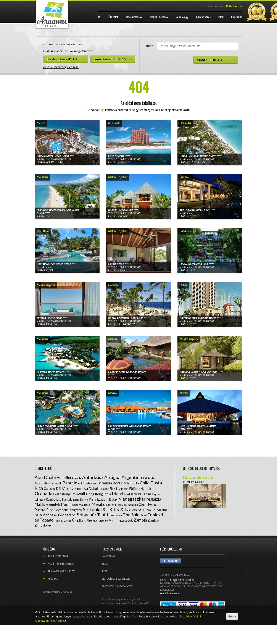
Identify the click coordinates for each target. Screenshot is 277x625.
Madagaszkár (131, 499)
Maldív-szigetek (47, 504)
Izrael (127, 494)
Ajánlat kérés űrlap (170, 593)
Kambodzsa (53, 499)
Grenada (43, 493)
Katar (76, 499)
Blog (105, 563)
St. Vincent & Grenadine (55, 514)
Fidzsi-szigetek (119, 488)
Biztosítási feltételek (116, 578)
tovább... (67, 137)
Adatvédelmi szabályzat (117, 586)
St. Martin (159, 510)
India (107, 494)
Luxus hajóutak (107, 499)
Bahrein (70, 482)
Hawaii (78, 493)
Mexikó (98, 504)
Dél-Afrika (62, 488)
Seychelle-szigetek (68, 510)
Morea (110, 504)
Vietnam (103, 520)
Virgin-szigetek (121, 520)
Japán (146, 494)
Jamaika (136, 494)
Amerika (64, 477)
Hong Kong (94, 494)
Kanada (67, 499)
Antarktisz (92, 477)
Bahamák (55, 483)
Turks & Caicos (62, 520)
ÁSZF (104, 571)
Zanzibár (153, 520)
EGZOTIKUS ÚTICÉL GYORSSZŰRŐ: (63, 44)
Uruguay (92, 520)
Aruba (149, 477)
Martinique (69, 504)
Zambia (140, 519)
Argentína (131, 477)
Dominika (79, 488)
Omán (143, 504)
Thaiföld (131, 514)
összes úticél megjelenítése (61, 67)
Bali (80, 483)
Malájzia (153, 499)
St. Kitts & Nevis (120, 509)
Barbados (90, 483)
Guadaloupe (62, 494)
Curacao (49, 488)
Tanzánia (115, 515)
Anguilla (76, 478)
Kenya (84, 499)
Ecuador (104, 488)
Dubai (93, 488)
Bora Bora (121, 483)
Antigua (112, 477)
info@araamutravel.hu (182, 579)
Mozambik (121, 504)
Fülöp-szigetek (140, 488)
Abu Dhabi (45, 477)
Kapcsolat (108, 556)
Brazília (134, 483)
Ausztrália (41, 483)
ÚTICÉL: (150, 46)
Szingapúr (86, 514)
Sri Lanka (92, 509)
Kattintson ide (234, 6)
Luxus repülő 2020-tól (198, 477)
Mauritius (84, 504)
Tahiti (102, 514)
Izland (117, 493)
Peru (152, 504)
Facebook (170, 560)
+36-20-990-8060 (179, 574)
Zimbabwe (43, 525)
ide (102, 110)
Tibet (143, 515)
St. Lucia (144, 510)
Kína (92, 499)
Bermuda (104, 483)
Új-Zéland (79, 520)
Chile (145, 482)
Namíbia (133, 504)
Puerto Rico (44, 510)
